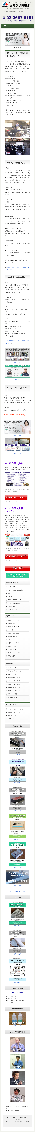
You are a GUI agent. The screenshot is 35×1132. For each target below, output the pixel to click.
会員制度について (12, 593)
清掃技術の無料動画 (13, 633)
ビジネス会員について (14, 681)
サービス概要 (11, 587)
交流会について (12, 715)
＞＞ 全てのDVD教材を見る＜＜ (17, 891)
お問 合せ (27, 11)
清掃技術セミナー (12, 636)
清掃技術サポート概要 (14, 620)
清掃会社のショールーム (14, 690)
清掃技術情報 (11, 623)
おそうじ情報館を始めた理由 (15, 590)
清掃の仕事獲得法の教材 (14, 684)
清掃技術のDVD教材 (13, 626)
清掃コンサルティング (14, 646)
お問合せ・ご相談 (12, 609)
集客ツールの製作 (12, 694)
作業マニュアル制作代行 (14, 652)
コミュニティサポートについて (16, 709)
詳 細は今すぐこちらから (16, 497)
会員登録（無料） (17, 568)
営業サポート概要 (12, 668)
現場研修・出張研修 (13, 643)
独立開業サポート (12, 649)
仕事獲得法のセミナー (14, 687)
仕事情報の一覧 (12, 674)
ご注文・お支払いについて (15, 603)
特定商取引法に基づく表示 (10, 11)
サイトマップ (16, 14)
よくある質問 (11, 606)
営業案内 (10, 596)
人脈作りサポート (12, 718)
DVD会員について (13, 630)
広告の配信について (13, 697)
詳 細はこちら (17, 362)
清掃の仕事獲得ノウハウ (14, 677)
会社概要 (21, 11)
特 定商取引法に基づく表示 (15, 1121)
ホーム (6, 1121)
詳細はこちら (17, 379)
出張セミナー (11, 639)
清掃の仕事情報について (14, 671)
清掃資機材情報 (12, 656)
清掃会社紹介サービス (14, 712)
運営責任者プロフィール (14, 600)
